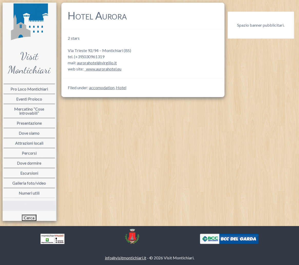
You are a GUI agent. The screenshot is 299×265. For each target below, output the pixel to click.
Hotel (121, 87)
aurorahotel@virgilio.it (97, 62)
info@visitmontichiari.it (125, 257)
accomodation (101, 87)
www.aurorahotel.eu (102, 68)
